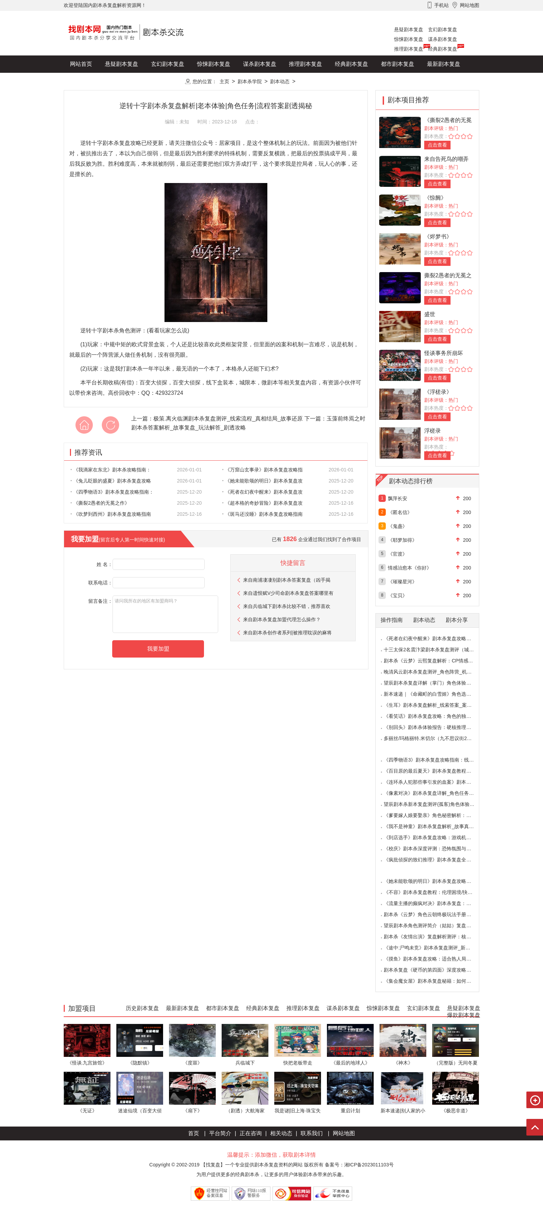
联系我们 (312, 1133)
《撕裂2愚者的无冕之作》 (100, 503)
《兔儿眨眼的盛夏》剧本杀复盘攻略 (111, 481)
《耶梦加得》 (402, 540)
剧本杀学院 (250, 81)
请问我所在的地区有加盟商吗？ (165, 614)
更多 (167, 81)
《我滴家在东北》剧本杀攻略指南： (111, 469)
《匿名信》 (400, 512)
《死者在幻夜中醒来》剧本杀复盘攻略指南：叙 (435, 638)
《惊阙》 (435, 198)
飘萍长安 (397, 498)
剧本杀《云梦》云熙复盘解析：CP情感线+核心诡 (437, 660)
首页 (193, 1133)
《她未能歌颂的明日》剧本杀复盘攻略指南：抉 (435, 881)
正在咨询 (251, 1133)
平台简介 (220, 1133)
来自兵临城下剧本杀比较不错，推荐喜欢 (286, 606)
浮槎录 (432, 431)
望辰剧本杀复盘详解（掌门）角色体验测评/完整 (435, 683)
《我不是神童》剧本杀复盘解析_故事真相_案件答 (437, 826)
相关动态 (281, 1133)
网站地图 (344, 1133)
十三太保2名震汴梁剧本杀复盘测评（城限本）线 (436, 649)
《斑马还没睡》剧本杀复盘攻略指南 (262, 514)
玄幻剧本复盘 (442, 29)
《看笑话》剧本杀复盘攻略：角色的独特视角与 (435, 716)
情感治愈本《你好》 (409, 568)
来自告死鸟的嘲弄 (446, 159)
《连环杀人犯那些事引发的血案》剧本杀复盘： (435, 782)
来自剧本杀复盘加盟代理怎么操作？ (282, 619)
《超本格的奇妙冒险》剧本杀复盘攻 (262, 503)
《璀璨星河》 (402, 581)
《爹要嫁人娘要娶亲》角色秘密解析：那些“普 (433, 815)
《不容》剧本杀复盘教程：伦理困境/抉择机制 (433, 892)
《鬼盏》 (397, 526)
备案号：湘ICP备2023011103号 (359, 1164)
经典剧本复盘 (442, 49)
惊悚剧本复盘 (408, 39)
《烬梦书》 (438, 237)
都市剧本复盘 (397, 64)
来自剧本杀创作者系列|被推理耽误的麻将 (287, 632)
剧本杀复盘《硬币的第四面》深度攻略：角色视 (435, 970)
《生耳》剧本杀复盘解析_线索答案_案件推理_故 (436, 705)
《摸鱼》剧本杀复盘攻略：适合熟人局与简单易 (435, 959)
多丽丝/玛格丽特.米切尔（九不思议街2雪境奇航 (435, 738)
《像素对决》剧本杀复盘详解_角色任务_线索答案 (437, 793)
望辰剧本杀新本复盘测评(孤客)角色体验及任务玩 (436, 804)
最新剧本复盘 (443, 64)
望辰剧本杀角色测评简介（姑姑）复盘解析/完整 (435, 925)
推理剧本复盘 (408, 49)
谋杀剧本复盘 (442, 39)
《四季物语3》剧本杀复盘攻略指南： (112, 492)
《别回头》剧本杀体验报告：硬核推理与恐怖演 (435, 727)
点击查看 (437, 145)
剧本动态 (280, 81)
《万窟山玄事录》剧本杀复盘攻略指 (262, 469)
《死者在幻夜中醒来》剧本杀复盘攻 (262, 492)
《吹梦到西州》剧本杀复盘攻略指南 (111, 514)
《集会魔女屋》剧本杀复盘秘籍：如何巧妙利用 (435, 981)
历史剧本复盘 (86, 81)
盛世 (429, 314)
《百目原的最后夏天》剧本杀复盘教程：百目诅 (435, 771)
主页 (224, 81)
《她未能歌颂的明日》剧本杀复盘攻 (262, 481)
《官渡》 (397, 554)
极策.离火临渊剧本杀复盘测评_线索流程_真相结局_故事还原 (228, 419)
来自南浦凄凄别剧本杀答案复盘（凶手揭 (286, 580)
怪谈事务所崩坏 (443, 353)
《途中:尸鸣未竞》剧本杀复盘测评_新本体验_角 (435, 947)
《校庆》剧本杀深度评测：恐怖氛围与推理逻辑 (435, 848)
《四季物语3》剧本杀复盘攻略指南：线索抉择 (433, 760)
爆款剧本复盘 (132, 81)
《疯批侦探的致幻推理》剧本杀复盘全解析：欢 (435, 859)
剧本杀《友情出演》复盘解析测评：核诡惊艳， (435, 936)
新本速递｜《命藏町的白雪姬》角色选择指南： (435, 694)
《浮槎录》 (438, 392)
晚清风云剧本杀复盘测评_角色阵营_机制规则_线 (436, 672)
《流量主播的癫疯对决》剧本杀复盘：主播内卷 (435, 903)
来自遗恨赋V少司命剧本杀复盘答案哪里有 (288, 593)
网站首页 (81, 64)
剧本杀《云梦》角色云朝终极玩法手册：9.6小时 (435, 914)
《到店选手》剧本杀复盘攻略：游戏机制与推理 (435, 837)
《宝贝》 (397, 595)
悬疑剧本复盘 (408, 29)
